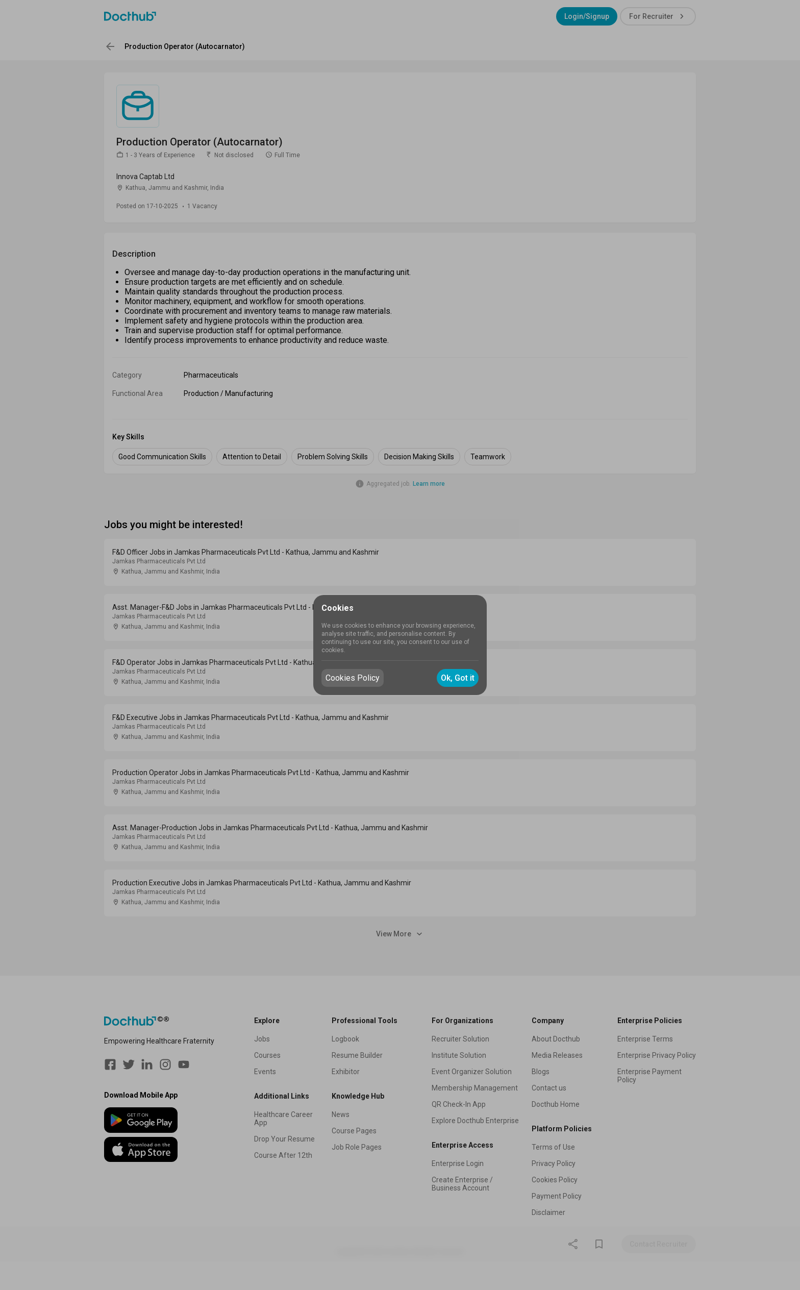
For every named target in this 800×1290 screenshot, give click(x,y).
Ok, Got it (457, 678)
